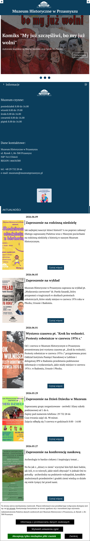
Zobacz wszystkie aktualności (45, 484)
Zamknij (73, 536)
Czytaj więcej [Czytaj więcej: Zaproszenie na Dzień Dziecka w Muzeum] (56, 415)
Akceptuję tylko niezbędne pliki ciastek (34, 536)
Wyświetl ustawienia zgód (45, 529)
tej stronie (11, 508)
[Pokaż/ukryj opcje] (1, 1)
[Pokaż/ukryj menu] (88, 1)
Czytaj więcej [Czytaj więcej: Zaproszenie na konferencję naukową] (56, 475)
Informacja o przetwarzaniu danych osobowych (44, 522)
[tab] (41, 54)
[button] (44, 71)
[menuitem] (33, 494)
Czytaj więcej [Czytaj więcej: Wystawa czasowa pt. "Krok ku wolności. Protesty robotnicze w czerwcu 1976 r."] (56, 362)
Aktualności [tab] (12, 186)
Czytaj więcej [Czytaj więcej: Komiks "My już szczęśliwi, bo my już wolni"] (81, 44)
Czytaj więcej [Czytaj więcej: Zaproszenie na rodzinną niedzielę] (56, 243)
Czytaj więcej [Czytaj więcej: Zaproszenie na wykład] (56, 297)
